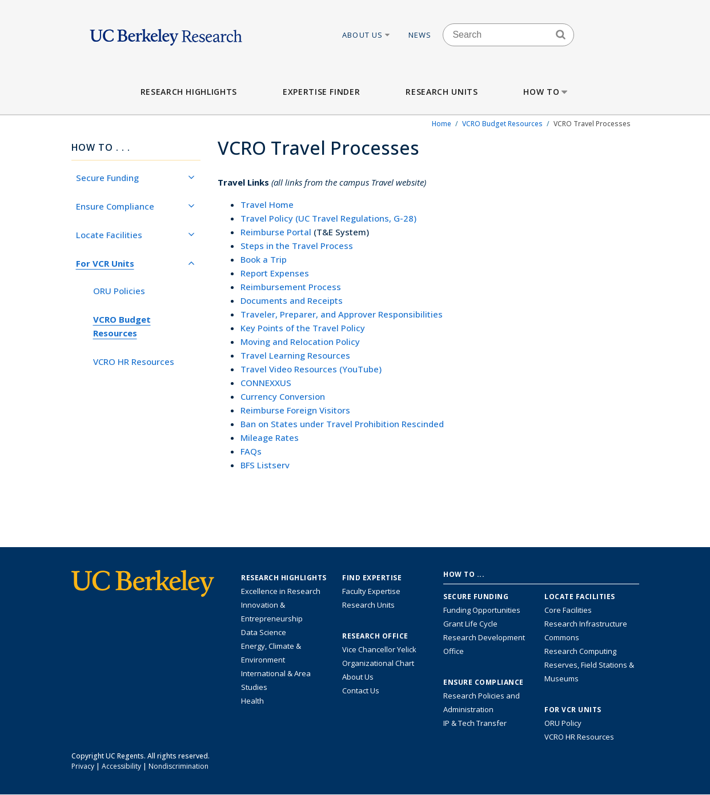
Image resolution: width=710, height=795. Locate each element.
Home (441, 124)
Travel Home (267, 204)
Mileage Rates (269, 437)
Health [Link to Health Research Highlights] (252, 701)
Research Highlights (189, 91)
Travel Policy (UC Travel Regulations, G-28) (328, 218)
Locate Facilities (135, 234)
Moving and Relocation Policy (300, 341)
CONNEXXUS (265, 382)
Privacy (82, 766)
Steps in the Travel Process (296, 245)
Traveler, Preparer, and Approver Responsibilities (341, 314)
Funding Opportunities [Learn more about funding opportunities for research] (481, 610)
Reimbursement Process (290, 286)
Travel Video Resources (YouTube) (311, 369)
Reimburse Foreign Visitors (295, 410)
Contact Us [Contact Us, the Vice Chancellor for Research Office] (360, 690)
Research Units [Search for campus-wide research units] (368, 605)
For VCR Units (135, 263)
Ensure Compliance (135, 206)
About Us (366, 35)
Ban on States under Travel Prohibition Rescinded (342, 423)
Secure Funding (135, 177)
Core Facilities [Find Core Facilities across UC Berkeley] (568, 610)
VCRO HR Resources (133, 361)
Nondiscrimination (178, 766)
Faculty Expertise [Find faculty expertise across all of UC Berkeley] (371, 591)
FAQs (251, 451)
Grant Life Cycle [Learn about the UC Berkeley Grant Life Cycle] (470, 624)
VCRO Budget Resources (502, 124)
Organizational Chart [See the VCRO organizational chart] (378, 663)
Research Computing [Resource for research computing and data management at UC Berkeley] (580, 651)
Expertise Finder (321, 91)
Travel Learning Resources (295, 355)
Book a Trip (263, 259)
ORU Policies (119, 290)
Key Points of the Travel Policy (302, 328)
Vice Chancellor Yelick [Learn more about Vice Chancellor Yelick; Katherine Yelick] (379, 649)
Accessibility (121, 766)
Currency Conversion (282, 396)
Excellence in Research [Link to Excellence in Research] (280, 591)
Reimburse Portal (275, 232)
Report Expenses (274, 273)
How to (546, 91)
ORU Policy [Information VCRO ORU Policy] (562, 723)
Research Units (442, 91)
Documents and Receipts (291, 300)
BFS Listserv (265, 465)
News (420, 35)
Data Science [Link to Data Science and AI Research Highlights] (263, 632)
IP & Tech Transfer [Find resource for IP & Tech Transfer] (475, 723)
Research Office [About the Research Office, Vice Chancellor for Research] (375, 636)
